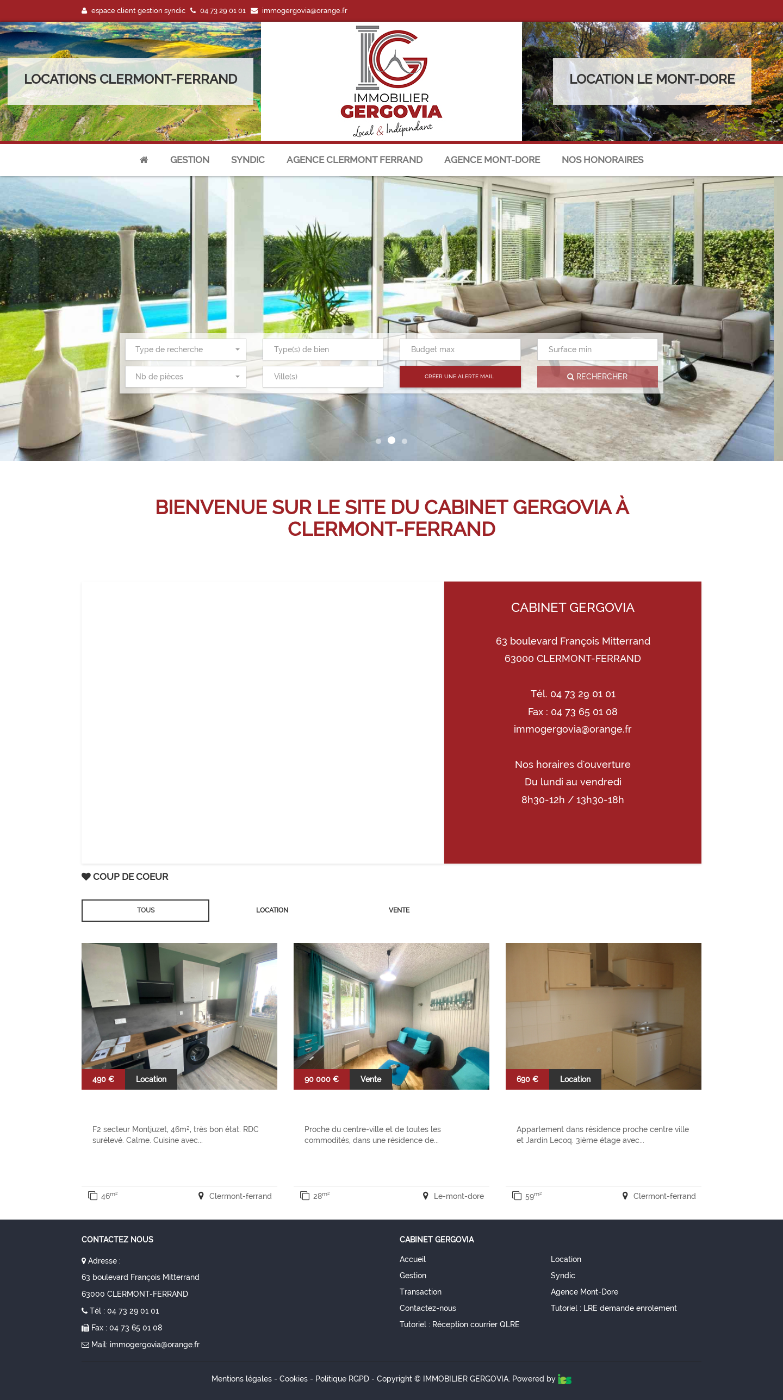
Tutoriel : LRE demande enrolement (614, 1308)
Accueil (413, 1259)
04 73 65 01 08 (135, 1327)
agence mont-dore (492, 159)
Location (566, 1259)
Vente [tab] (399, 910)
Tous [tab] (145, 910)
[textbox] (325, 349)
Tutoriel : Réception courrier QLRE (460, 1324)
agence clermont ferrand (354, 159)
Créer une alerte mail (459, 376)
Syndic (248, 159)
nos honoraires (602, 159)
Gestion (189, 159)
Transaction (421, 1292)
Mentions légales (242, 1378)
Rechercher (597, 376)
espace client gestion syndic (133, 11)
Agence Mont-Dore (584, 1292)
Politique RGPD (342, 1378)
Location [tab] (272, 910)
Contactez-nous (428, 1308)
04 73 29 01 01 (133, 1311)
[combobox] (185, 349)
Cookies (293, 1378)
